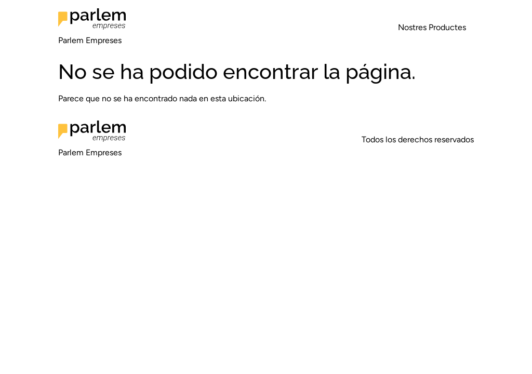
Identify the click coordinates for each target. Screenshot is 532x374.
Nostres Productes (432, 27)
